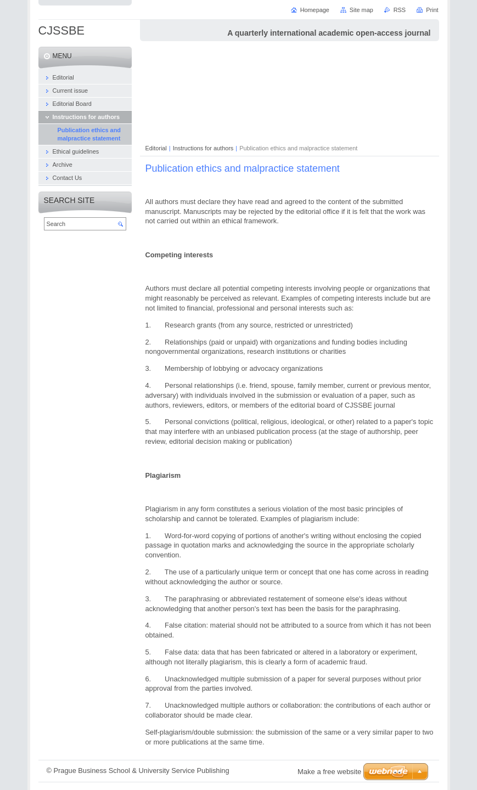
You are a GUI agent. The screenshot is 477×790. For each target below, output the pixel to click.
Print (432, 10)
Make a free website (329, 772)
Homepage (314, 10)
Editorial (156, 148)
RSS (400, 10)
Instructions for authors (203, 148)
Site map (361, 10)
